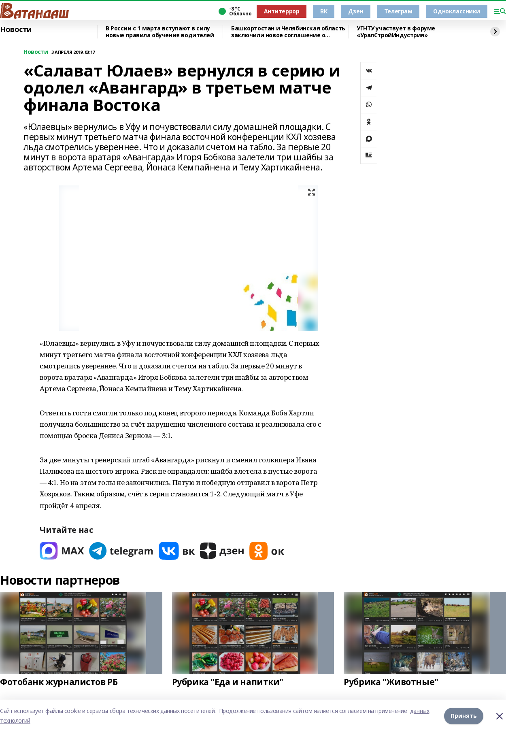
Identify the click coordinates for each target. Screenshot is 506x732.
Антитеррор (282, 11)
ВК (323, 11)
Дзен (355, 11)
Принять (464, 715)
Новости (16, 29)
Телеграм (398, 11)
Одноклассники (456, 11)
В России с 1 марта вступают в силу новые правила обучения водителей (160, 31)
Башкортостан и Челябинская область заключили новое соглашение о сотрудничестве (288, 31)
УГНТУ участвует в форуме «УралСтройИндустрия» (396, 31)
